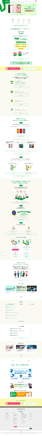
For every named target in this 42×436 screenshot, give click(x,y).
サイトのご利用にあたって (23, 433)
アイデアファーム (31, 418)
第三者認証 (6, 433)
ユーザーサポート (23, 420)
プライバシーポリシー (14, 433)
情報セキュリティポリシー (10, 433)
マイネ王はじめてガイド (32, 415)
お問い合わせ (23, 423)
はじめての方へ (7, 414)
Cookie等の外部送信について (18, 433)
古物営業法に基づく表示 (35, 433)
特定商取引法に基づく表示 (28, 433)
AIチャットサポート (23, 422)
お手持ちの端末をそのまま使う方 (24, 415)
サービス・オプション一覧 (8, 419)
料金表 (6, 418)
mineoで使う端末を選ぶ (16, 414)
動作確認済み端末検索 (15, 419)
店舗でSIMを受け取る (15, 423)
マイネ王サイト (31, 414)
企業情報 (31, 433)
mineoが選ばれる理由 (7, 415)
